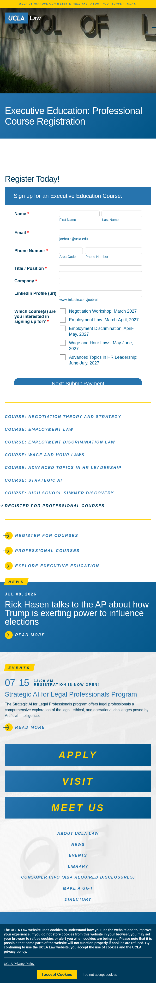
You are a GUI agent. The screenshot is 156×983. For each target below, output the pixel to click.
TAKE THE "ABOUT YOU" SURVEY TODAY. (104, 3)
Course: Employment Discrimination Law (60, 442)
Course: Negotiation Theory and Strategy (63, 416)
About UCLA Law (78, 833)
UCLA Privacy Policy (19, 964)
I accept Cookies (57, 974)
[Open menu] (145, 18)
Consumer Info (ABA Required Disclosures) (78, 877)
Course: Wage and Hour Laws (45, 454)
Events (78, 855)
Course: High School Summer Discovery (59, 493)
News (78, 845)
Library (78, 866)
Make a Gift (78, 888)
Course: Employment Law (39, 429)
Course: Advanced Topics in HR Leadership (63, 467)
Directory (78, 899)
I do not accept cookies (100, 975)
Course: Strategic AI (33, 480)
